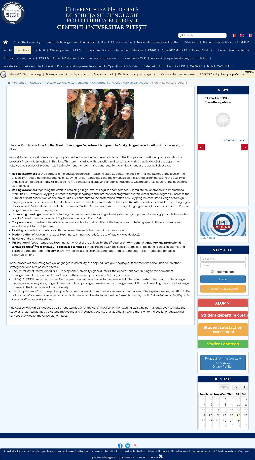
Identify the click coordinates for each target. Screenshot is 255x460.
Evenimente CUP (135, 58)
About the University (27, 42)
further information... (235, 140)
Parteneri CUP (152, 66)
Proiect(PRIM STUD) (174, 50)
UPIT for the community (18, 58)
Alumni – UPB (176, 66)
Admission (191, 42)
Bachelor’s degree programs (137, 74)
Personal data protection (234, 50)
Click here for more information (137, 457)
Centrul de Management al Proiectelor (71, 42)
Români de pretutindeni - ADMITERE (226, 42)
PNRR (152, 50)
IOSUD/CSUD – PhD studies (57, 58)
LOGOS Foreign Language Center (222, 74)
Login (223, 279)
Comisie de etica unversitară (99, 58)
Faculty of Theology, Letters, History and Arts (59, 82)
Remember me (223, 271)
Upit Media (207, 237)
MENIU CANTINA (218, 66)
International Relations (128, 50)
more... (249, 71)
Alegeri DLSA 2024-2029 (25, 74)
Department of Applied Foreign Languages (120, 82)
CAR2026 (196, 66)
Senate (7, 50)
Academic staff (103, 74)
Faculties (23, 50)
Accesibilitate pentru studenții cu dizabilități (179, 58)
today (224, 387)
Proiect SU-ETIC (202, 50)
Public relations (98, 50)
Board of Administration (116, 42)
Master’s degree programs (178, 74)
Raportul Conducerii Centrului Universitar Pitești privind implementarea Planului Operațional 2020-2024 (70, 66)
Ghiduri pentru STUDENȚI (66, 50)
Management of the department (67, 74)
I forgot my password (223, 288)
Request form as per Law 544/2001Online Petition (223, 362)
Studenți (39, 50)
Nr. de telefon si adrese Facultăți (158, 42)
